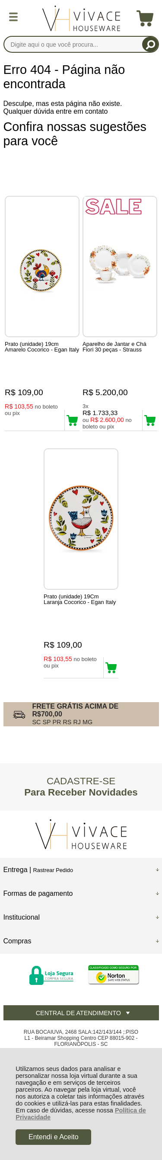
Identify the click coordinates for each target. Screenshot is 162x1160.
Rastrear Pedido (53, 870)
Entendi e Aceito (54, 1137)
